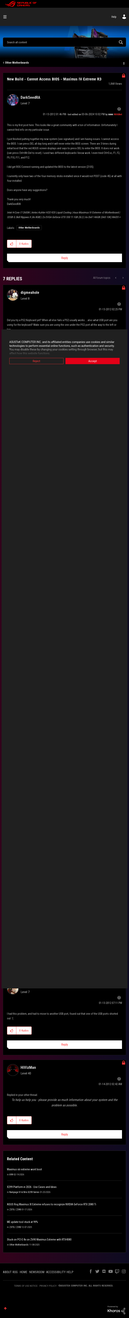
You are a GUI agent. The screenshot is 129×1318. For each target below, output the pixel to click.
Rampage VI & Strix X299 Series (24, 1192)
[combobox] (64, 42)
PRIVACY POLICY (48, 1285)
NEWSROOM (36, 1272)
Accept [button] (92, 361)
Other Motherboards (17, 62)
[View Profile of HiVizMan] (28, 1067)
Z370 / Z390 (15, 1209)
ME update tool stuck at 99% (22, 1221)
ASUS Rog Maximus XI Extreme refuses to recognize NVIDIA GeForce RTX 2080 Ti (51, 1204)
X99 (11, 1174)
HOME (23, 1272)
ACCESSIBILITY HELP (59, 1272)
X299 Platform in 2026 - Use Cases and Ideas (32, 1186)
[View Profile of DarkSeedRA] (30, 97)
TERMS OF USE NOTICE (25, 1285)
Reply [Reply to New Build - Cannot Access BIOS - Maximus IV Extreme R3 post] (64, 258)
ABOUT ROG (10, 1272)
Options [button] (123, 62)
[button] (11, 244)
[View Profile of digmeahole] (30, 292)
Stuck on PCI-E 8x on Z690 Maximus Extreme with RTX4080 (39, 1239)
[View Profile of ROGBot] (118, 114)
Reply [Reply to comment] (64, 1044)
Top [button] (5, 1308)
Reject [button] (36, 361)
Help (114, 16)
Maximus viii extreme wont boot (24, 1169)
